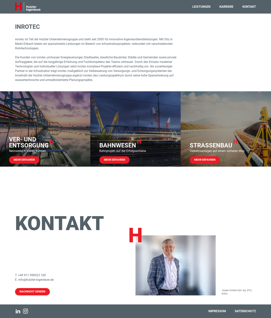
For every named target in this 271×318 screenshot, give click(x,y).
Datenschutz (245, 311)
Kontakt (249, 6)
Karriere (226, 6)
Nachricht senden (32, 291)
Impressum (217, 311)
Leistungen (201, 6)
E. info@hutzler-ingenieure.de (34, 279)
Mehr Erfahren (24, 159)
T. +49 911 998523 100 (30, 275)
